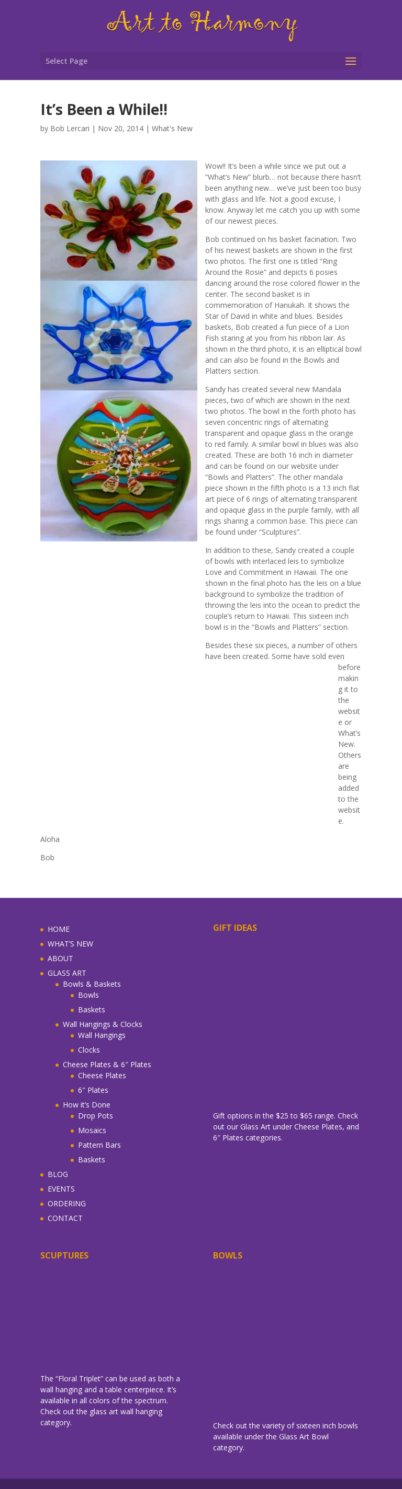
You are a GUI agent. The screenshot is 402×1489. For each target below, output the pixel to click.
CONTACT (65, 1218)
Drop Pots (95, 1116)
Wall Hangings (102, 1035)
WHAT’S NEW (70, 944)
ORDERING (67, 1203)
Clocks (89, 1050)
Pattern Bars (99, 1145)
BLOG (58, 1174)
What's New (172, 128)
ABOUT (60, 958)
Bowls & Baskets (92, 984)
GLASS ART (67, 973)
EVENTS (61, 1189)
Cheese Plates (102, 1075)
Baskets (91, 1009)
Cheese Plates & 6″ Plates (107, 1064)
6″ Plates (93, 1090)
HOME (59, 929)
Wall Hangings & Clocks (102, 1024)
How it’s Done (86, 1105)
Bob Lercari (70, 128)
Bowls (88, 995)
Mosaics (92, 1130)
